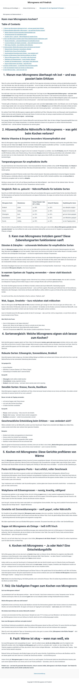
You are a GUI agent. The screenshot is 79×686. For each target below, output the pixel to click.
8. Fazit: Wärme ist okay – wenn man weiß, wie (16, 69)
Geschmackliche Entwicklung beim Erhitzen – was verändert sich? (23, 53)
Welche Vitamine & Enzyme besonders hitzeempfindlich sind (21, 32)
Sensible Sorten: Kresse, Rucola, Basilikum (16, 51)
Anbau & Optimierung (28, 8)
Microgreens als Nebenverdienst (12, 14)
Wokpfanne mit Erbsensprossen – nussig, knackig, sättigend (21, 59)
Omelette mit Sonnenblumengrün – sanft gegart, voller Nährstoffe (23, 61)
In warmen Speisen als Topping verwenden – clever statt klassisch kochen (25, 43)
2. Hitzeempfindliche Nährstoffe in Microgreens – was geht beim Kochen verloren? (26, 30)
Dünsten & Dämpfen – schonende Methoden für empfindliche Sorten (24, 41)
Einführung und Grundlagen (11, 8)
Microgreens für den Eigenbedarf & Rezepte (51, 8)
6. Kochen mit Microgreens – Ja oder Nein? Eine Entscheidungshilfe (22, 65)
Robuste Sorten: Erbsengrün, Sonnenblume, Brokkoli (19, 49)
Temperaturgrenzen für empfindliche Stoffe (17, 34)
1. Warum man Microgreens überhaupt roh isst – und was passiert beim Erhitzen (25, 28)
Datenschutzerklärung (39, 673)
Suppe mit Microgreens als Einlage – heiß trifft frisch (19, 63)
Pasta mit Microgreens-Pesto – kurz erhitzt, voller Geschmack (22, 57)
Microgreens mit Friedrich (39, 2)
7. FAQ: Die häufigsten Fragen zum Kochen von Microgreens (19, 67)
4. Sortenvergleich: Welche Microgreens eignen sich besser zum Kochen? (23, 47)
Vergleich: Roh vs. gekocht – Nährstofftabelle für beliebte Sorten (23, 36)
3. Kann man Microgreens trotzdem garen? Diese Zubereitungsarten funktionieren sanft (27, 38)
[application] (19, 8)
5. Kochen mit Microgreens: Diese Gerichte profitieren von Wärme (21, 55)
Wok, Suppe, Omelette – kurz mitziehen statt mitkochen (20, 45)
